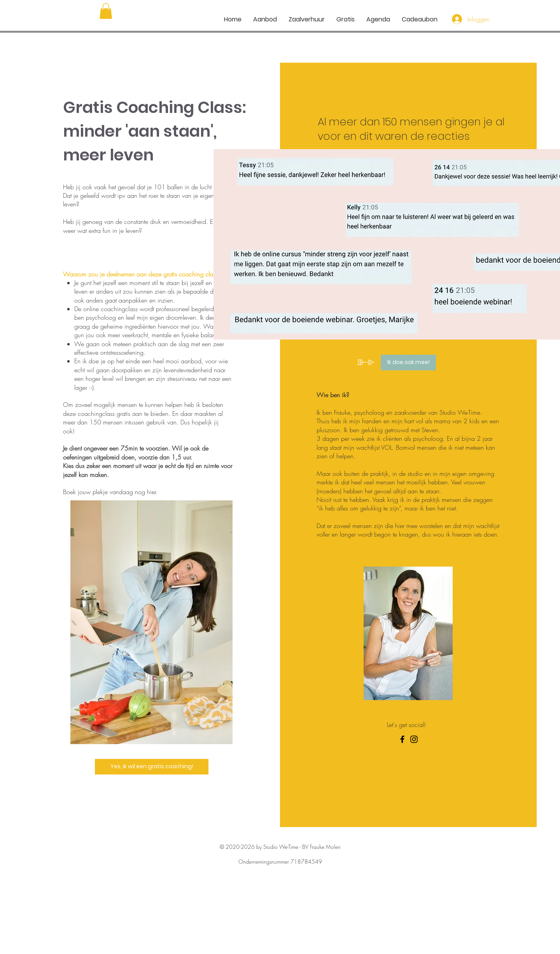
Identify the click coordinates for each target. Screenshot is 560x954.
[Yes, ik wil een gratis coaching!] (151, 766)
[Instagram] (414, 739)
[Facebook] (402, 739)
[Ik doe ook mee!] (408, 362)
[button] (105, 11)
